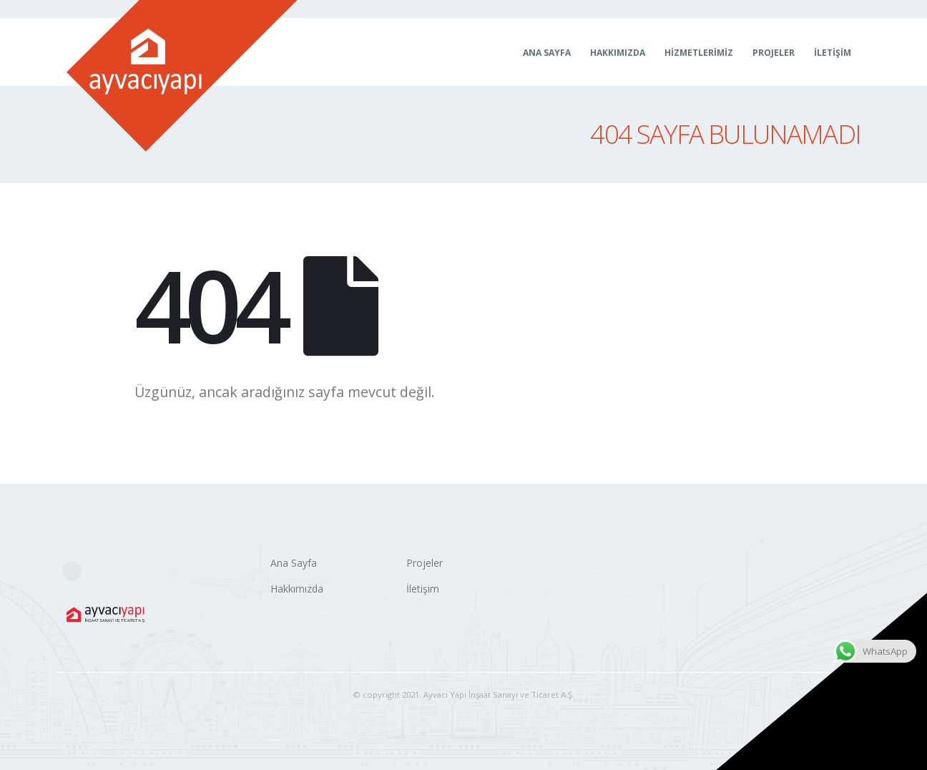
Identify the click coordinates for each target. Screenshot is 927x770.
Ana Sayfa (547, 53)
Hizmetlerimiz (698, 53)
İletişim (832, 53)
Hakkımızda (617, 53)
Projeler (773, 53)
